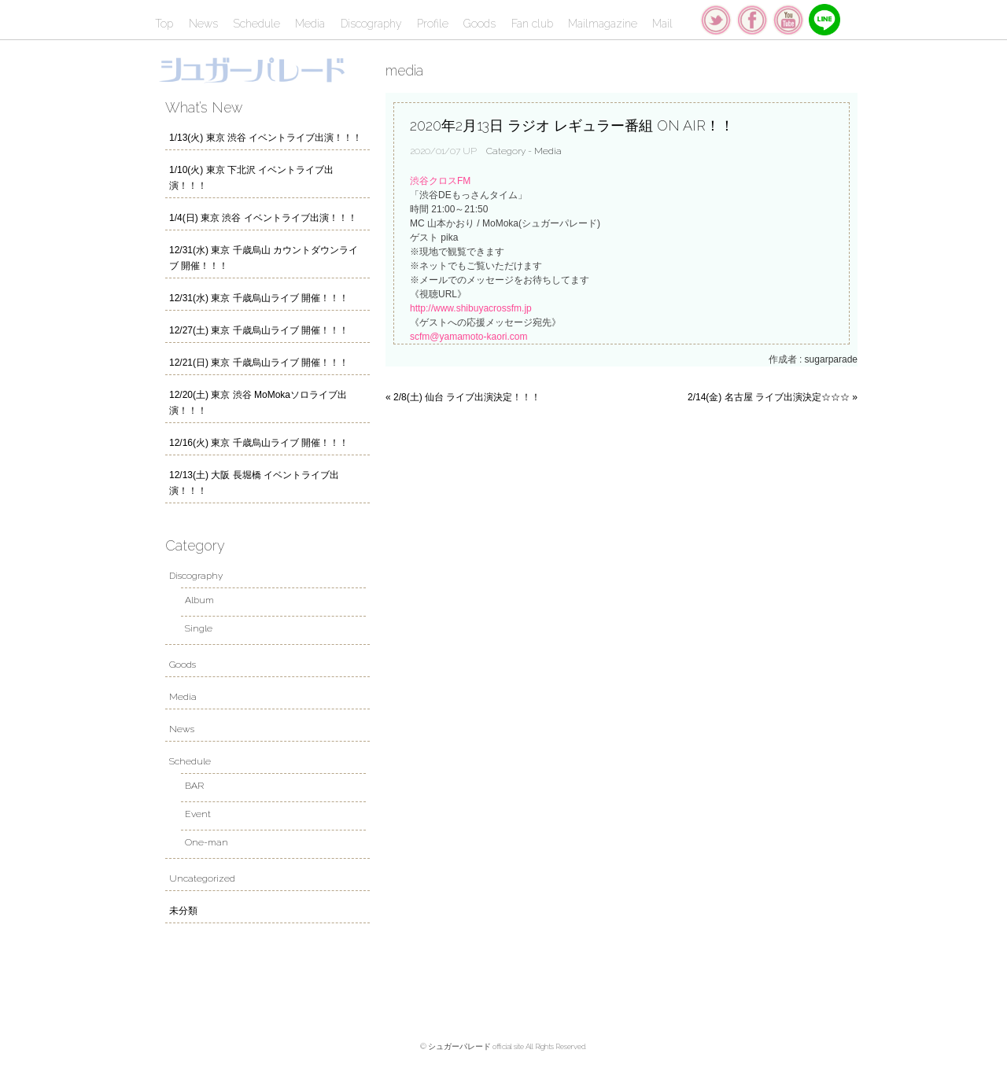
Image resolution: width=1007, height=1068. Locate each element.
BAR (194, 785)
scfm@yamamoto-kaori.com (469, 336)
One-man (206, 842)
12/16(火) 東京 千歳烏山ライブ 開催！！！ (259, 442)
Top (164, 23)
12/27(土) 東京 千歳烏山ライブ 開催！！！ (259, 330)
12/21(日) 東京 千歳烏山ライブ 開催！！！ (259, 362)
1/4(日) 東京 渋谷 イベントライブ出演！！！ (263, 217)
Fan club (532, 23)
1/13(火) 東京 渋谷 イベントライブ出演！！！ (265, 137)
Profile (432, 23)
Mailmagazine (602, 23)
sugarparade (831, 359)
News (203, 23)
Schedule (256, 23)
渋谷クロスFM (440, 180)
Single (198, 628)
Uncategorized (202, 878)
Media (310, 23)
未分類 (183, 910)
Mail (662, 23)
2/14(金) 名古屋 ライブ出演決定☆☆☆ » (773, 397)
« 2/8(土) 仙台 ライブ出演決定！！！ (462, 397)
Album (199, 600)
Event (198, 813)
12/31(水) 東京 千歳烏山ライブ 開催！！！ (259, 298)
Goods (479, 23)
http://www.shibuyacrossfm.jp (471, 308)
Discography (371, 23)
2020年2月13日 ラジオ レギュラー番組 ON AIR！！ (572, 125)
